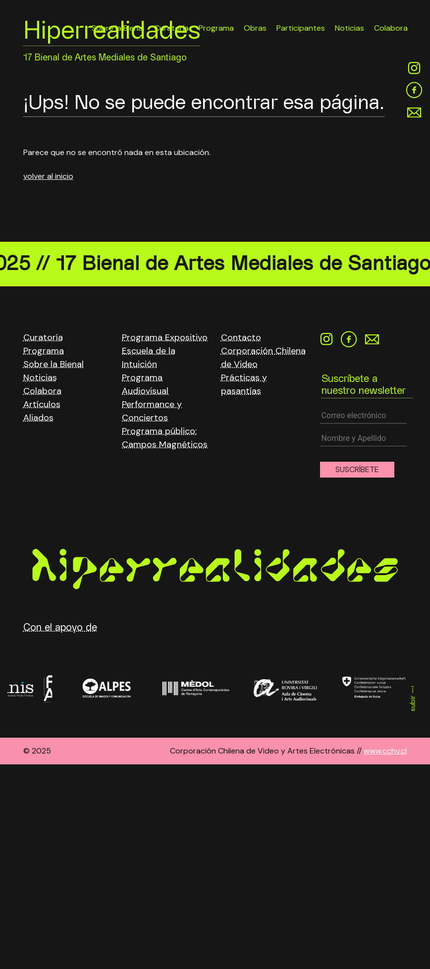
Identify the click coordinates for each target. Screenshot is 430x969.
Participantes (300, 28)
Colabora (391, 28)
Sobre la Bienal (53, 364)
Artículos (41, 404)
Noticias (349, 28)
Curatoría (43, 337)
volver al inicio (48, 176)
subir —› (412, 698)
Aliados (38, 418)
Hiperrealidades (111, 33)
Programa (43, 351)
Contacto (241, 337)
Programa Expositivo (165, 337)
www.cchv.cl (385, 751)
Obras (255, 28)
